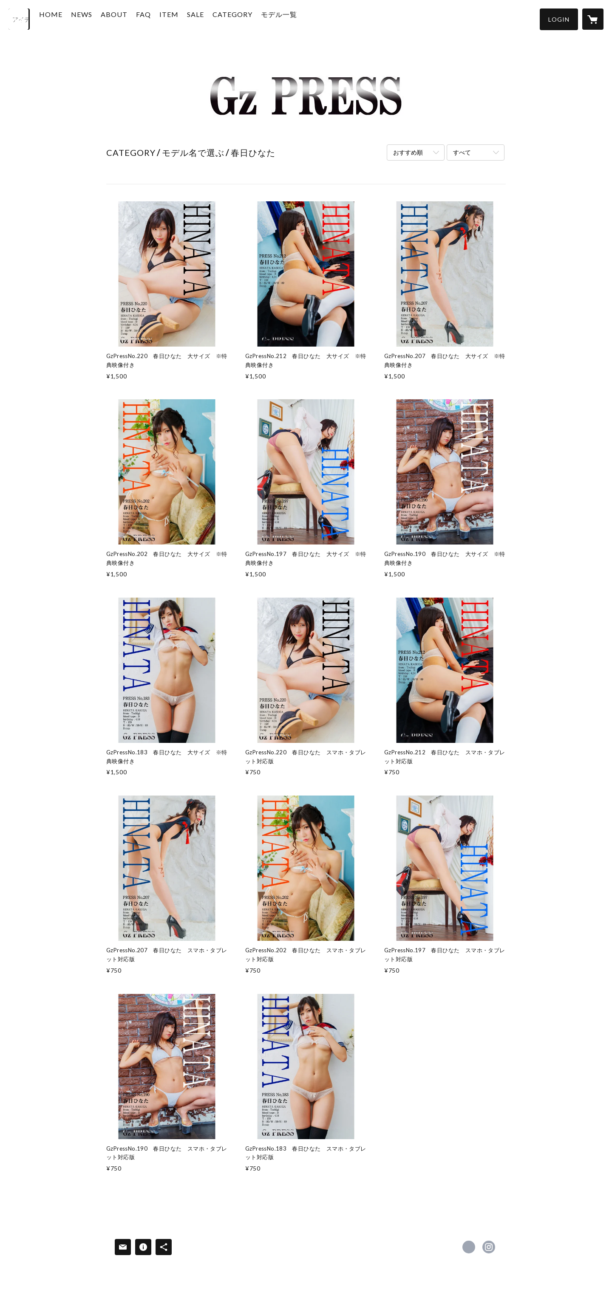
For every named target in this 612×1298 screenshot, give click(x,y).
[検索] (19, 19)
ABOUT (130, 18)
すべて (462, 152)
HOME (67, 18)
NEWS (97, 18)
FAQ (159, 18)
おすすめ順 (408, 152)
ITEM (185, 18)
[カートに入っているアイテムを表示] (593, 19)
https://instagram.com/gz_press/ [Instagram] (488, 1247)
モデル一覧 (295, 18)
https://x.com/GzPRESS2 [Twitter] (468, 1247)
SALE (211, 18)
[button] (559, 19)
